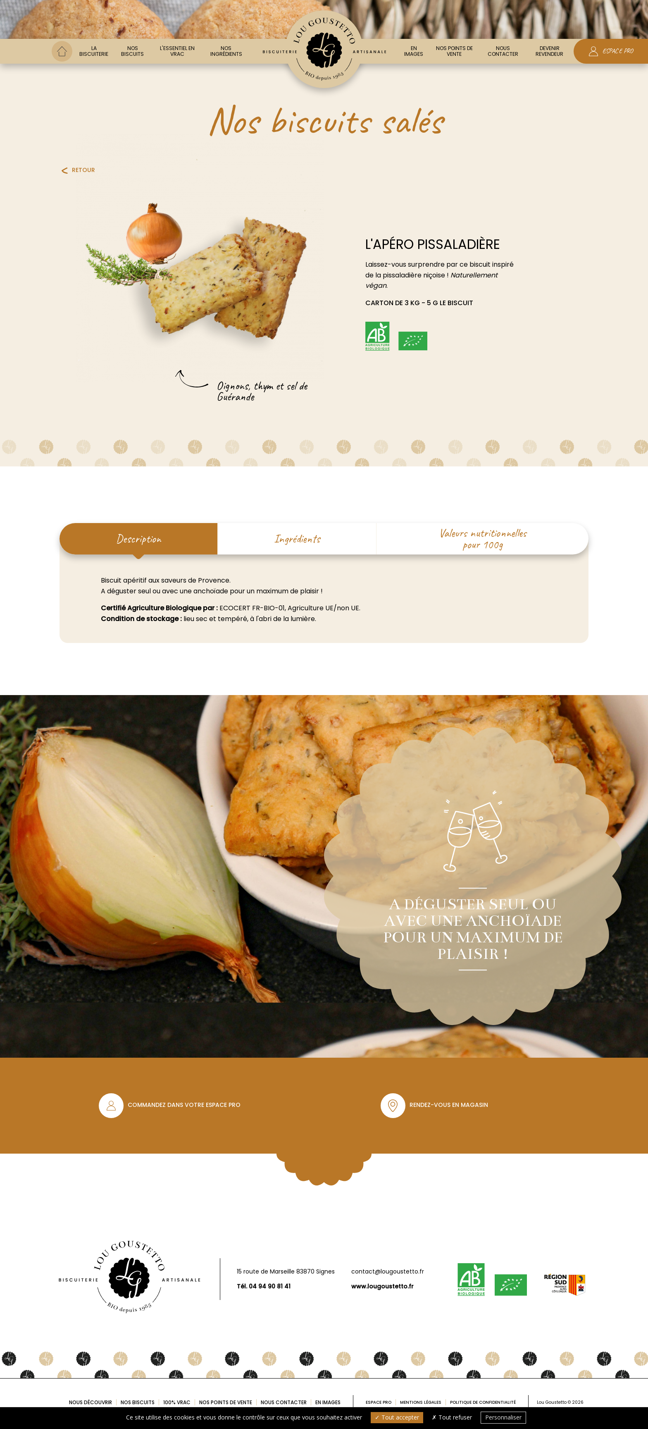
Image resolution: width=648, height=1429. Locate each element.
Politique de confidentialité (483, 1402)
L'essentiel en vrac (177, 51)
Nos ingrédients (226, 51)
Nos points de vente (454, 51)
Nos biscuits (132, 51)
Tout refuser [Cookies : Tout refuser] (452, 1417)
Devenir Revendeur (549, 51)
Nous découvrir (90, 1402)
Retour (83, 170)
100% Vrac (177, 1402)
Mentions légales (420, 1402)
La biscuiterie (93, 51)
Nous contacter (503, 51)
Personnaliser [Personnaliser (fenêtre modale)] (503, 1417)
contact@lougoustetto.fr (387, 1271)
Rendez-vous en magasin (449, 1105)
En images (413, 51)
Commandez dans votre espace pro (184, 1105)
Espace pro (378, 1402)
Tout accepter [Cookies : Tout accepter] (397, 1417)
